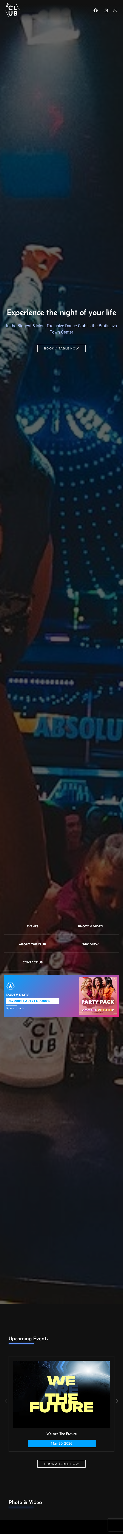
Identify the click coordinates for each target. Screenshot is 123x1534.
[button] (6, 1400)
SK (115, 10)
